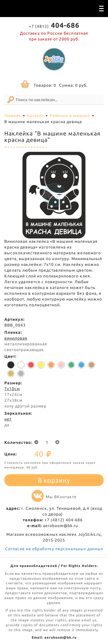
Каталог (35, 115)
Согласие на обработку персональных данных (54, 548)
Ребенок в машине (70, 115)
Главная (12, 115)
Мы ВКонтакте (54, 496)
